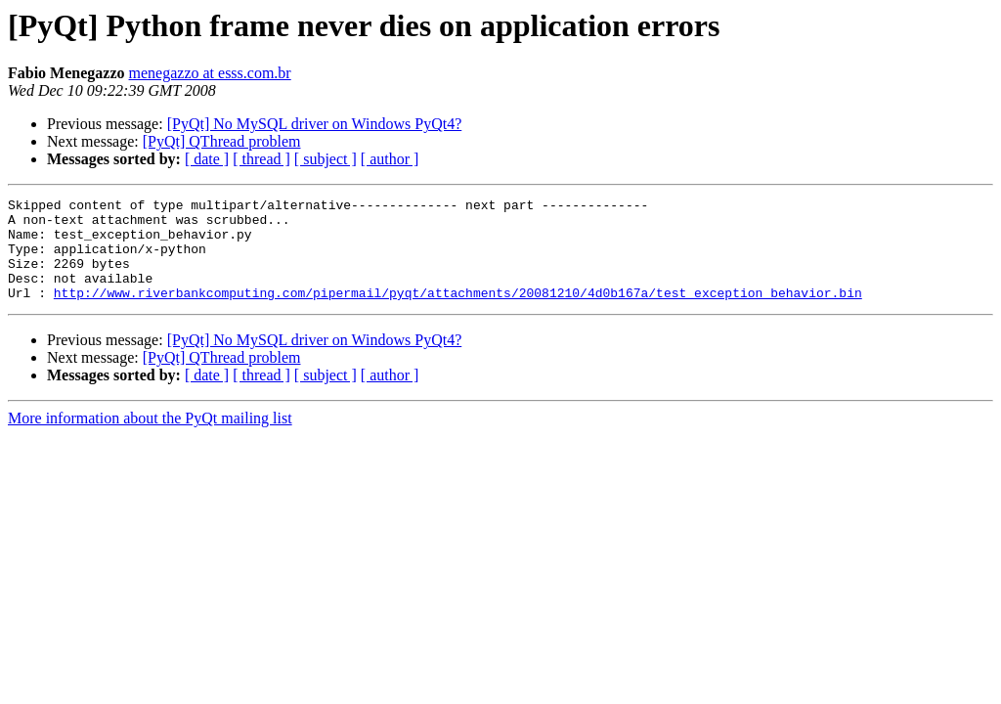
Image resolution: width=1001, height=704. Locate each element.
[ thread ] (261, 159)
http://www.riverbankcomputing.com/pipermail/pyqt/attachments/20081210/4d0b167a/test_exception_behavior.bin (458, 313)
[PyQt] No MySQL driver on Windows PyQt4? (314, 123)
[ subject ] (325, 159)
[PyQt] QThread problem (222, 141)
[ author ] (390, 159)
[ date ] (207, 159)
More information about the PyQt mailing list (150, 438)
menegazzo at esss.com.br (210, 73)
